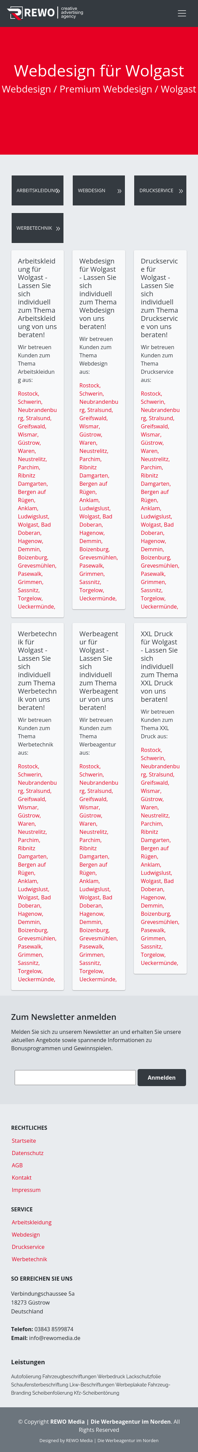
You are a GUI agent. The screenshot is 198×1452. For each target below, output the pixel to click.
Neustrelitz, (32, 459)
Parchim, (29, 467)
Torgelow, (30, 598)
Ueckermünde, (37, 606)
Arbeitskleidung (37, 190)
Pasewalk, (30, 574)
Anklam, (28, 508)
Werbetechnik (34, 228)
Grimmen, (31, 582)
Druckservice (156, 190)
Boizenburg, (33, 557)
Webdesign (91, 190)
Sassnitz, (29, 590)
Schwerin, (30, 401)
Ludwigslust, (34, 516)
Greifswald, (32, 426)
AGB (17, 1165)
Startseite (24, 1140)
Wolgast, (29, 524)
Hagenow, (30, 541)
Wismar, (28, 434)
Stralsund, (39, 418)
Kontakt (22, 1177)
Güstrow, (29, 442)
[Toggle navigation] (182, 13)
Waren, (27, 451)
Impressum (26, 1190)
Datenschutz (28, 1153)
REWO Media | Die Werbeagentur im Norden (112, 1440)
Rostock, (29, 393)
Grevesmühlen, (37, 565)
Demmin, (29, 549)
